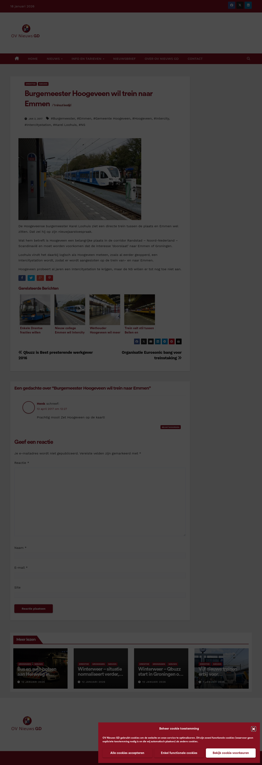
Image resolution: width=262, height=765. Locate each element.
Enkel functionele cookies (179, 753)
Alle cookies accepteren (127, 753)
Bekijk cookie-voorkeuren (231, 753)
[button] (254, 729)
